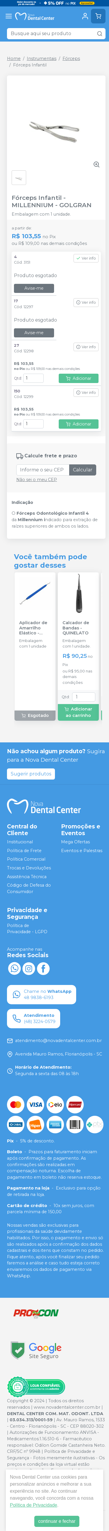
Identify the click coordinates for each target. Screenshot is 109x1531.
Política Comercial (26, 859)
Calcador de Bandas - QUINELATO (75, 628)
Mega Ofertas (75, 842)
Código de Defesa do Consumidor (29, 888)
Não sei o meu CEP (36, 479)
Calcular (82, 470)
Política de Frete (24, 850)
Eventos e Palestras (81, 850)
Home (14, 58)
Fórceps (71, 58)
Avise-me (34, 288)
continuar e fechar (56, 1521)
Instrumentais (41, 58)
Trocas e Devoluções (29, 868)
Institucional (20, 842)
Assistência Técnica (27, 876)
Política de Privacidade (33, 1505)
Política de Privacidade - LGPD (27, 929)
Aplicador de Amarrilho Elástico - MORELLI (33, 628)
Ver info (86, 258)
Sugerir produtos (31, 774)
